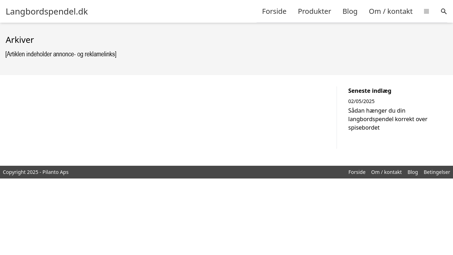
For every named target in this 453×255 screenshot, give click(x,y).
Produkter (314, 11)
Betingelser (437, 172)
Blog (350, 11)
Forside (274, 11)
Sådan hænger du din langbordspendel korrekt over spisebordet (388, 119)
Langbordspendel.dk (47, 11)
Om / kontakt (391, 11)
